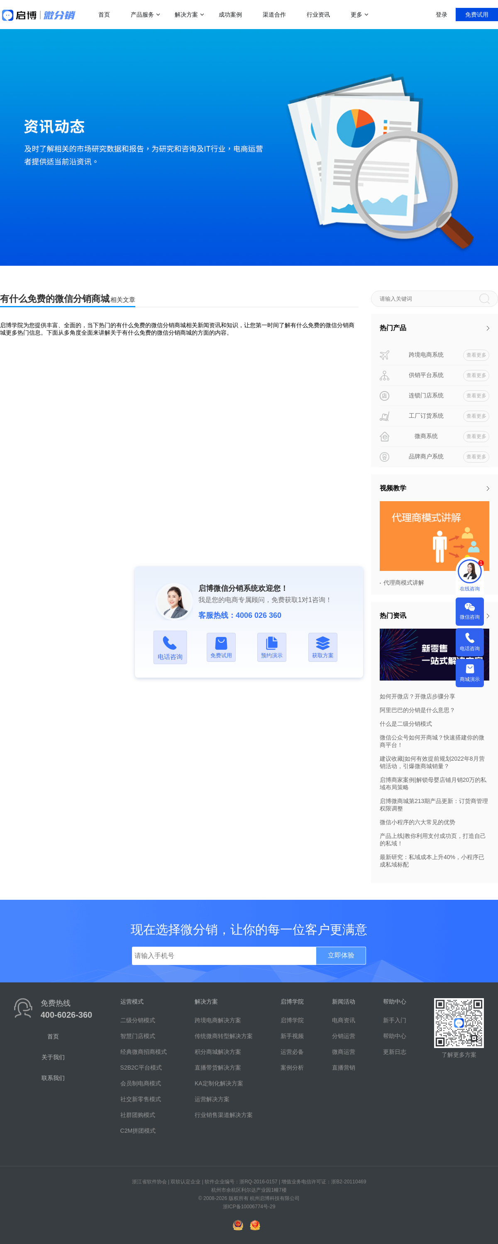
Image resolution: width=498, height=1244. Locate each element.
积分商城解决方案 (218, 1051)
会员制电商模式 (140, 1083)
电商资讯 (343, 1020)
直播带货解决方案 (218, 1067)
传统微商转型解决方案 (224, 1036)
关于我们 (53, 1057)
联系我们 (53, 1078)
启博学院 (292, 1020)
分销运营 (343, 1036)
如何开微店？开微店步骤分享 (417, 696)
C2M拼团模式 (138, 1130)
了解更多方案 (459, 1054)
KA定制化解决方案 (219, 1083)
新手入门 (394, 1020)
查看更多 (476, 355)
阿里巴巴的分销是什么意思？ (417, 710)
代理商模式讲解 (403, 582)
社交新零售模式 (140, 1099)
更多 (356, 14)
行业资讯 (318, 14)
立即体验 (341, 955)
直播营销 (343, 1067)
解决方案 (186, 14)
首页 (104, 14)
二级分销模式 (137, 1020)
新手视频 (292, 1036)
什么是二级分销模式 (406, 723)
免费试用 (476, 14)
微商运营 (343, 1051)
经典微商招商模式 (143, 1051)
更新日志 (394, 1051)
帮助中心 (394, 1036)
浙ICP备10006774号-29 (249, 1207)
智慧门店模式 (137, 1036)
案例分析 (292, 1067)
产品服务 (142, 14)
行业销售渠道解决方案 (224, 1115)
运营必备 (292, 1051)
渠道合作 (274, 14)
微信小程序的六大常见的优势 (417, 822)
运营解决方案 (212, 1099)
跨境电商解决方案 (218, 1020)
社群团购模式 (137, 1115)
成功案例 (230, 14)
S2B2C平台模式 (141, 1067)
